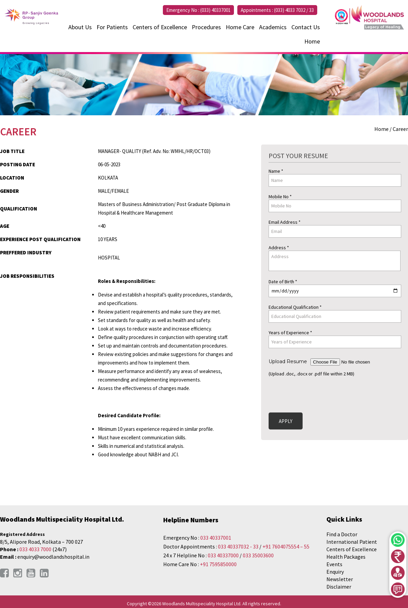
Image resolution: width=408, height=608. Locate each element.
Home (312, 41)
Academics (273, 27)
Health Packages (346, 556)
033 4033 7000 (35, 549)
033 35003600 (258, 555)
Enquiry (335, 571)
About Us (80, 27)
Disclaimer (338, 586)
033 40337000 (224, 555)
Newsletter (339, 579)
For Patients (112, 27)
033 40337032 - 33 (238, 546)
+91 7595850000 (218, 564)
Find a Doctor (341, 534)
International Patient (351, 541)
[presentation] (320, 393)
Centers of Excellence (160, 27)
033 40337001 (215, 537)
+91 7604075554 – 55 (285, 546)
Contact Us (305, 27)
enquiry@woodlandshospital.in (53, 556)
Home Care (240, 27)
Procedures (206, 27)
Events (334, 564)
